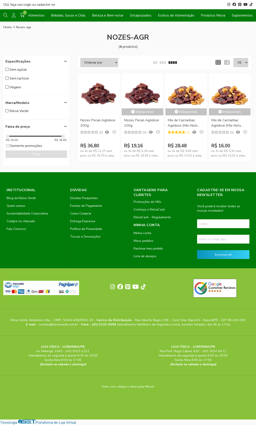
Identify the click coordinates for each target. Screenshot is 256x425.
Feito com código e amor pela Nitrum (128, 386)
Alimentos (36, 15)
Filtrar (36, 154)
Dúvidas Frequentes (84, 198)
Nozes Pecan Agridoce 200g (97, 123)
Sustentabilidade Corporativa (27, 213)
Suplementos (242, 15)
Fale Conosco (16, 229)
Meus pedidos (143, 240)
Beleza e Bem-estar (107, 15)
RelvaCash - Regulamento (152, 217)
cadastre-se (46, 4)
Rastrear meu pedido (148, 248)
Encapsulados (140, 15)
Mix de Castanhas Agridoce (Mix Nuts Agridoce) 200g (183, 123)
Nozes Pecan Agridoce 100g (141, 123)
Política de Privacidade (86, 229)
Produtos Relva (213, 15)
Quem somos (16, 205)
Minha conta (142, 233)
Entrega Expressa (82, 221)
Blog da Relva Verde (21, 198)
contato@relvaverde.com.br (59, 324)
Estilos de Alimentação (176, 15)
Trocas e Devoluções (85, 236)
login (28, 4)
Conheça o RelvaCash (149, 209)
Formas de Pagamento (86, 205)
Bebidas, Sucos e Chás (68, 15)
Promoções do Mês (147, 202)
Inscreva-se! (223, 254)
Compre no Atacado (21, 221)
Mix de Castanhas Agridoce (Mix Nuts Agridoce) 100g (226, 123)
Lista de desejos (145, 256)
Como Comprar (80, 213)
